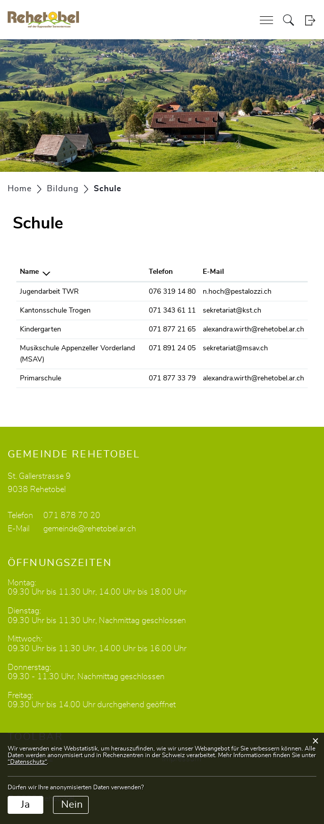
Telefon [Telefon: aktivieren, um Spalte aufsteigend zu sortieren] (161, 271)
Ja (25, 805)
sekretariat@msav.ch (235, 348)
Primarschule (40, 378)
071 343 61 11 (172, 310)
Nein (72, 805)
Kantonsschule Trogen (55, 310)
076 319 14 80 (172, 291)
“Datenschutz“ (27, 762)
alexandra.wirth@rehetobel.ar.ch (253, 329)
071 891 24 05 (172, 348)
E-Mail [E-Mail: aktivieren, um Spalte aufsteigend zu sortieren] (213, 271)
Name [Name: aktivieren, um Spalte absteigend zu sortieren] (29, 271)
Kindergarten (40, 329)
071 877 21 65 (172, 329)
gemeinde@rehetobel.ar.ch (89, 529)
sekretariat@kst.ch (232, 310)
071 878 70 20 (71, 515)
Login (310, 20)
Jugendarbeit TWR (49, 291)
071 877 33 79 (172, 378)
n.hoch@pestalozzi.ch (237, 291)
